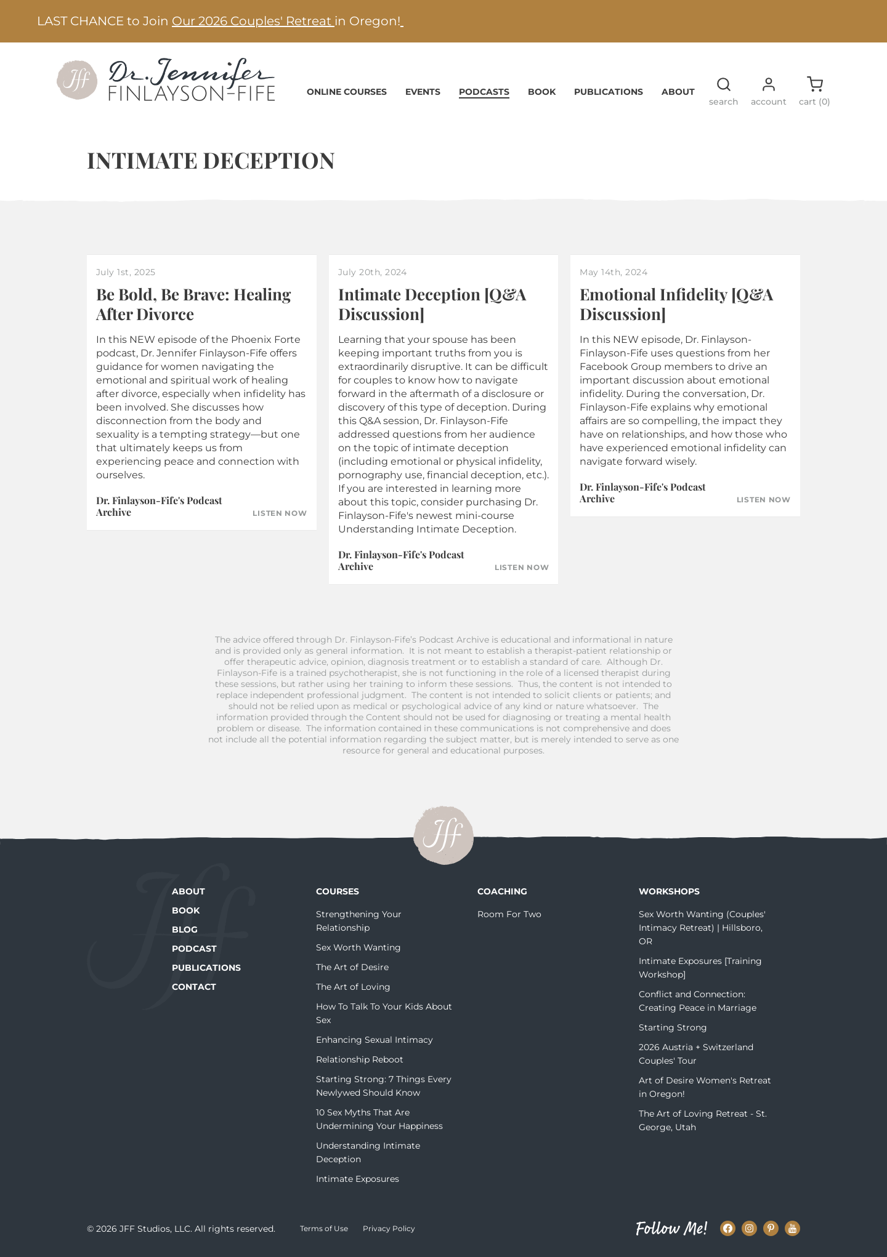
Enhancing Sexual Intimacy (374, 1039)
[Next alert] (859, 21)
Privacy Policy (389, 1228)
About (678, 91)
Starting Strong (673, 1027)
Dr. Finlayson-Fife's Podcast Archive (159, 506)
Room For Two (509, 914)
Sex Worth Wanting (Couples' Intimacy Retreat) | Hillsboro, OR (702, 928)
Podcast (194, 948)
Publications (608, 91)
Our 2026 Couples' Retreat (253, 21)
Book (542, 91)
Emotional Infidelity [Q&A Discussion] (676, 303)
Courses (337, 891)
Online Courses (347, 91)
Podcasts (484, 91)
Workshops (669, 891)
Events (422, 91)
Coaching (502, 891)
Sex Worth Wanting (358, 947)
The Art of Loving (353, 986)
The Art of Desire (352, 967)
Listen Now (280, 513)
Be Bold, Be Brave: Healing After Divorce (193, 303)
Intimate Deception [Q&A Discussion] (432, 303)
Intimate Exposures (357, 1178)
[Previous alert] (27, 21)
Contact (194, 986)
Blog (185, 929)
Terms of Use (324, 1228)
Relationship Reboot (359, 1059)
